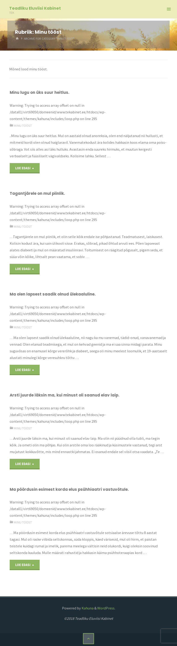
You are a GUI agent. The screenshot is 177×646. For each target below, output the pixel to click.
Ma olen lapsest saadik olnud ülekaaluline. (53, 294)
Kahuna (87, 608)
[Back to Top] (88, 638)
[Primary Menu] (168, 9)
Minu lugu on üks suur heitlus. (39, 92)
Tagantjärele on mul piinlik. (37, 193)
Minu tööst (23, 125)
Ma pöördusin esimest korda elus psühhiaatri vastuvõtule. (69, 489)
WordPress (106, 608)
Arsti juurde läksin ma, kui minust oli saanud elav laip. (64, 395)
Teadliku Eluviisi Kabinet (35, 8)
